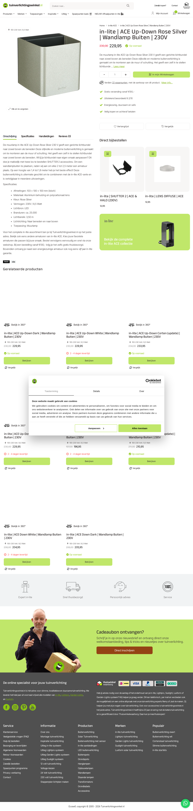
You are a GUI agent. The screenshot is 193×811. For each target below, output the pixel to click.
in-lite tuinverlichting (125, 732)
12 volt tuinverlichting (51, 763)
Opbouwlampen (85, 768)
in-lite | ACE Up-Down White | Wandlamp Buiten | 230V (92, 334)
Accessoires (84, 790)
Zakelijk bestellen (11, 763)
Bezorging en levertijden (15, 745)
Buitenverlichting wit (162, 736)
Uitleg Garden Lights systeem (55, 754)
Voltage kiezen (48, 768)
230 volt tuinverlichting (52, 777)
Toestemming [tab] (51, 391)
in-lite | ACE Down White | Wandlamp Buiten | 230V (32, 536)
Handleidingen (46, 136)
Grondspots (83, 759)
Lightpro (65, 695)
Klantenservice (10, 732)
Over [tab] (141, 391)
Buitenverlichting (86, 732)
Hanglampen (84, 763)
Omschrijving (9, 136)
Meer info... (167, 82)
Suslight (9, 699)
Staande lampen (86, 777)
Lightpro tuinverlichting (126, 736)
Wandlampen (84, 772)
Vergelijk (169, 126)
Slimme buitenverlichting (164, 745)
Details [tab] (96, 391)
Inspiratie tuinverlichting (52, 741)
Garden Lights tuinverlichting (129, 741)
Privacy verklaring (12, 772)
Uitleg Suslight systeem (52, 759)
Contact (7, 777)
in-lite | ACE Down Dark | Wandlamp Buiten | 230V (94, 536)
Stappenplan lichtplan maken (55, 781)
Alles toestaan (139, 428)
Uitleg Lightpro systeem (52, 750)
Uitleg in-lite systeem (51, 745)
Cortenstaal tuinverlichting (165, 741)
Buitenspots (83, 754)
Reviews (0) (65, 136)
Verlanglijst (123, 126)
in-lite (57, 695)
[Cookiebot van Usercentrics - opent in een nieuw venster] (148, 381)
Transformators (85, 781)
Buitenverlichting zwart (164, 732)
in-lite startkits (160, 750)
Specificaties (27, 136)
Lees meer (119, 66)
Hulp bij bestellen (11, 741)
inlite (13, 262)
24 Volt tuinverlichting (51, 772)
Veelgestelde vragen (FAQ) (16, 736)
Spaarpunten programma (15, 768)
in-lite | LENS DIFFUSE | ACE (164, 196)
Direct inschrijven (124, 650)
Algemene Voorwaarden (14, 750)
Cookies (7, 759)
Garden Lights (76, 695)
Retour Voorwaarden (13, 754)
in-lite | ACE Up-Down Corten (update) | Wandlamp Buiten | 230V (154, 334)
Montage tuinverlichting (52, 736)
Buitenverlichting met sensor (92, 741)
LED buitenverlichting (88, 750)
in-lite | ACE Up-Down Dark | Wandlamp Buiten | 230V (29, 334)
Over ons (45, 732)
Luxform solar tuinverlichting (129, 750)
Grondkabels (84, 786)
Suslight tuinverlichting (126, 745)
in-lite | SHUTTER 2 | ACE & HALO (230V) (118, 198)
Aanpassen (96, 428)
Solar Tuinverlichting (88, 736)
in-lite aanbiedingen (87, 745)
